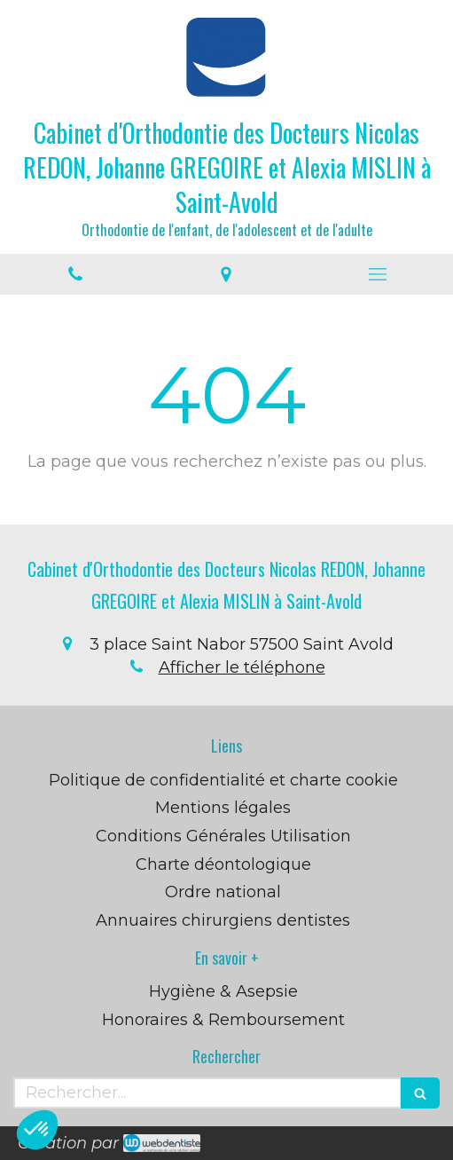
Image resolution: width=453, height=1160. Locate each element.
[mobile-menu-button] (377, 274)
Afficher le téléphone (242, 667)
